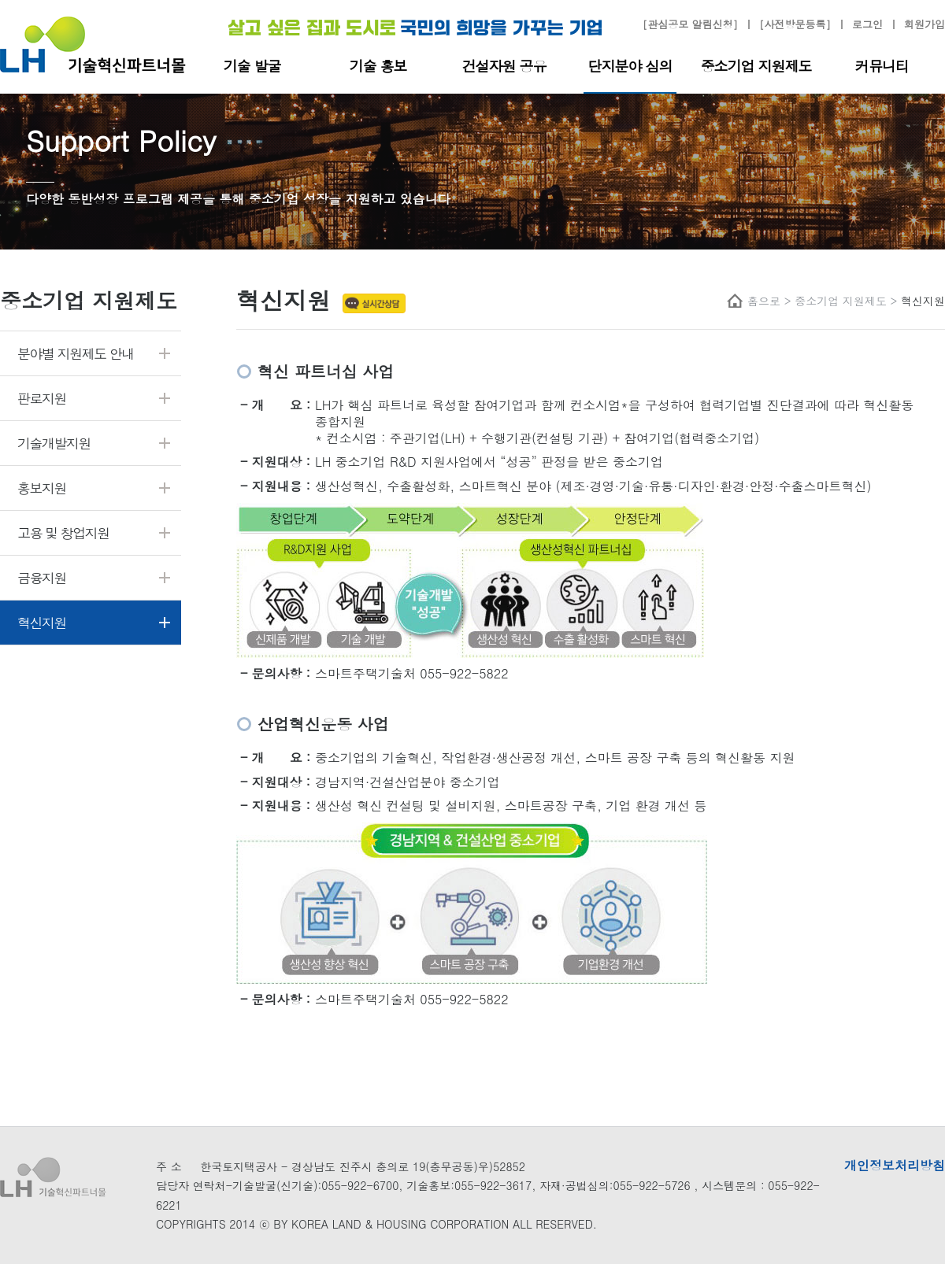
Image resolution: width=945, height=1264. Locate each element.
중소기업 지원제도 (755, 66)
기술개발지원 (54, 443)
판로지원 (41, 398)
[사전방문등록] (795, 24)
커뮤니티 (882, 66)
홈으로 (763, 301)
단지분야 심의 (629, 66)
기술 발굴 (251, 66)
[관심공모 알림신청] (690, 24)
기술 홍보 (377, 66)
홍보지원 (41, 488)
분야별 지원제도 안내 (75, 353)
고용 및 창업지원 (63, 532)
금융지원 (41, 577)
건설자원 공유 (503, 66)
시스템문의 (729, 1185)
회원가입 (924, 24)
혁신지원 (41, 622)
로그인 (867, 24)
